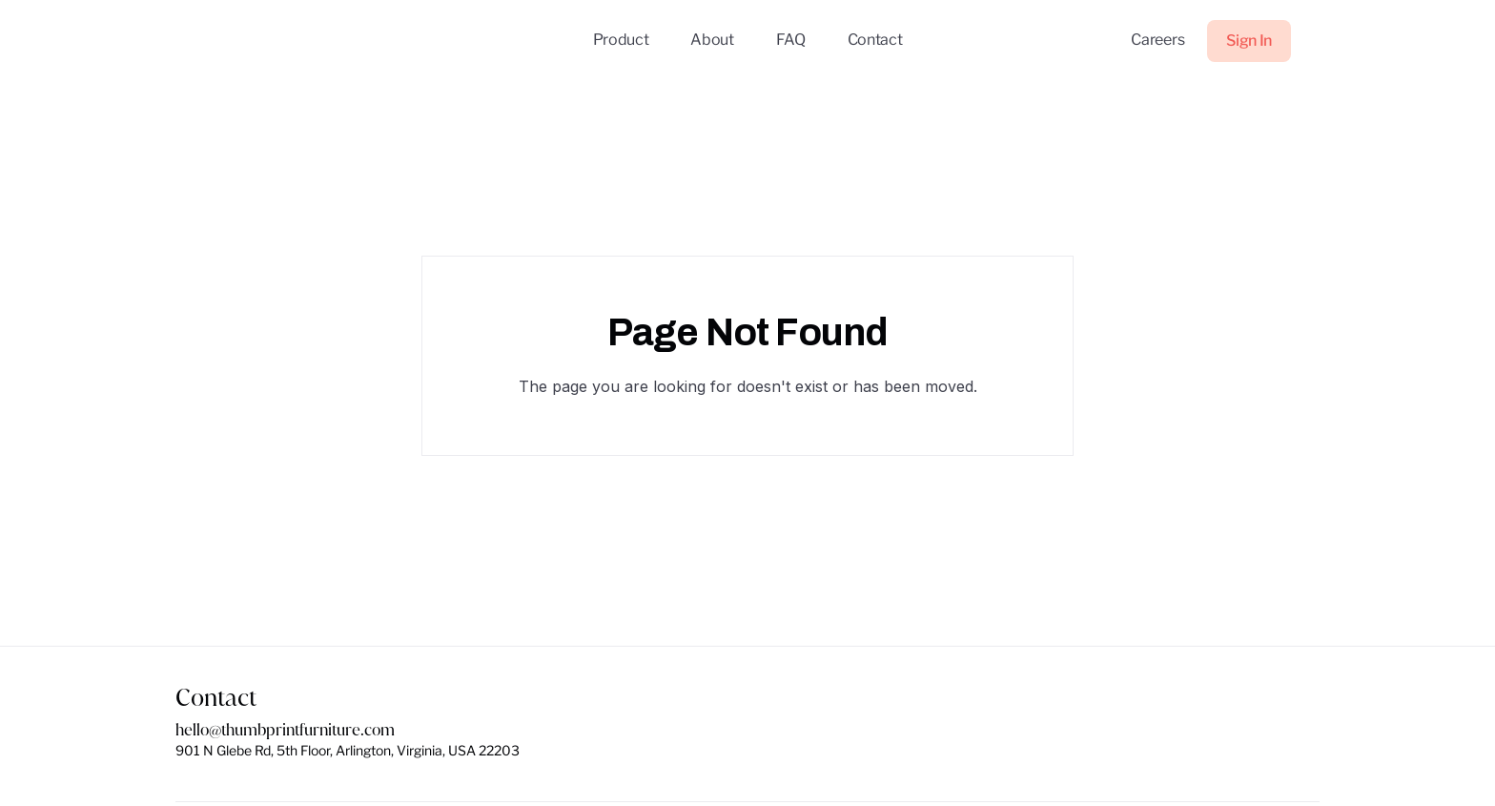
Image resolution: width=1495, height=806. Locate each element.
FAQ (791, 40)
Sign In (1249, 40)
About (711, 40)
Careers (1157, 40)
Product (621, 40)
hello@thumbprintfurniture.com (285, 730)
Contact (875, 40)
